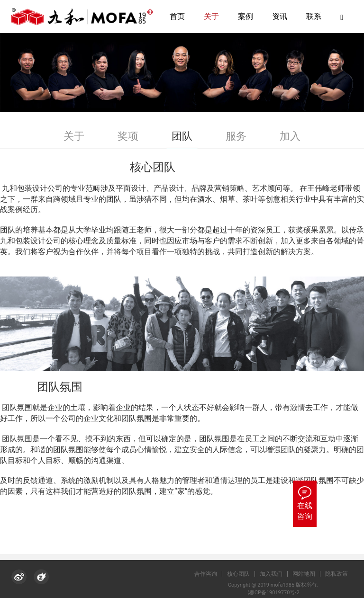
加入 (290, 136)
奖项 (128, 136)
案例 (245, 16)
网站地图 (308, 574)
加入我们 (275, 574)
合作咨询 (210, 574)
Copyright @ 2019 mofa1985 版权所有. (276, 585)
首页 (177, 16)
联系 (313, 16)
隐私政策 (341, 574)
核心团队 (243, 574)
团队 (182, 136)
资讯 (279, 16)
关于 (211, 16)
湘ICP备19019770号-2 (276, 592)
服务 (236, 136)
